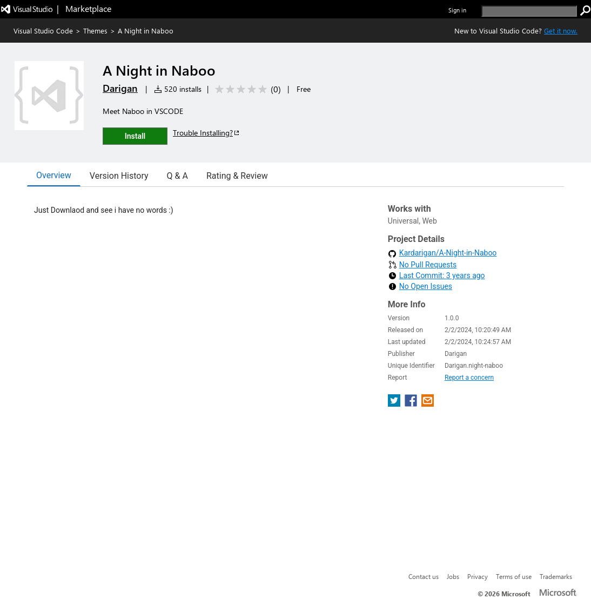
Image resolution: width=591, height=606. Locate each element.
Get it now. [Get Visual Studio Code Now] (560, 30)
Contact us (423, 576)
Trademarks (556, 576)
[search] (529, 11)
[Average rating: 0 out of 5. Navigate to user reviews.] (246, 89)
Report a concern (469, 377)
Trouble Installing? (206, 132)
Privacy (477, 576)
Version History (119, 176)
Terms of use (514, 576)
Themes (95, 30)
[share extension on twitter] (395, 404)
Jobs (453, 576)
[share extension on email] (427, 404)
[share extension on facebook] (412, 404)
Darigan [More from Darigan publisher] (120, 88)
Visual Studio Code (43, 30)
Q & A (177, 176)
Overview (53, 175)
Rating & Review (237, 176)
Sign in (457, 10)
